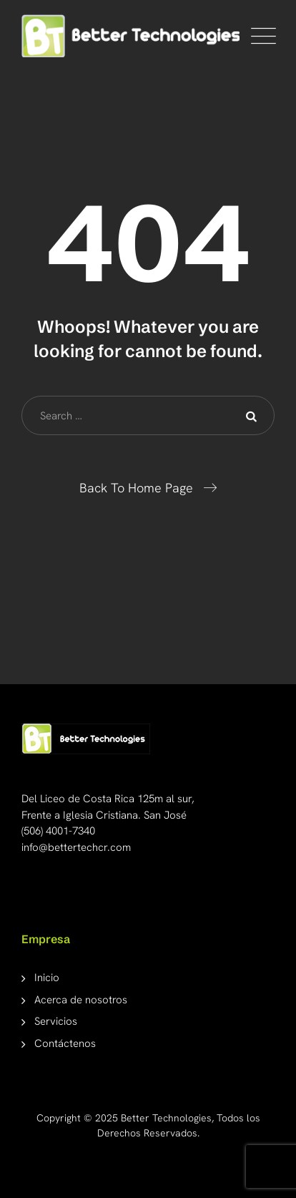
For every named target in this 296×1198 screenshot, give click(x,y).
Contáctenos (65, 1043)
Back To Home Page (136, 487)
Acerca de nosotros (80, 1000)
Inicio (46, 977)
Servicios (55, 1021)
